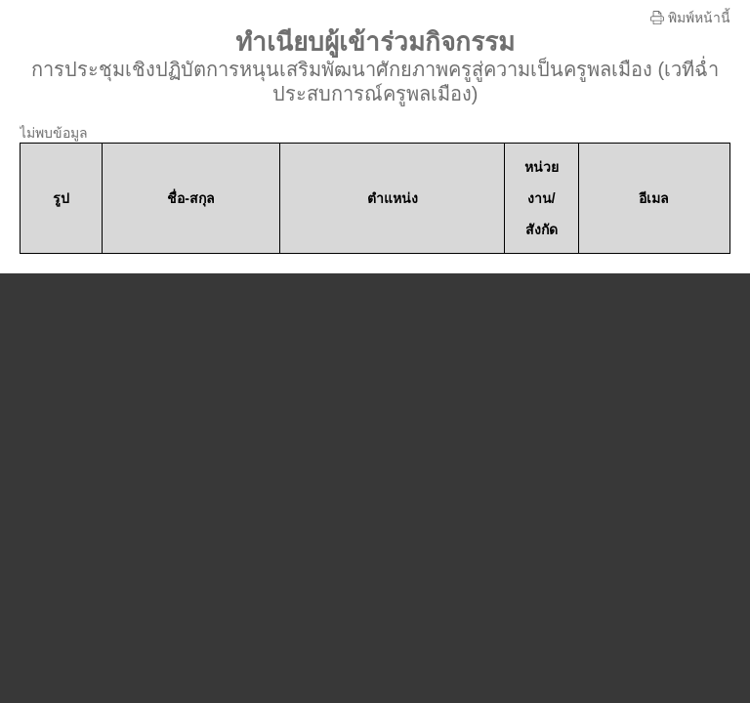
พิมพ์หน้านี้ (690, 17)
